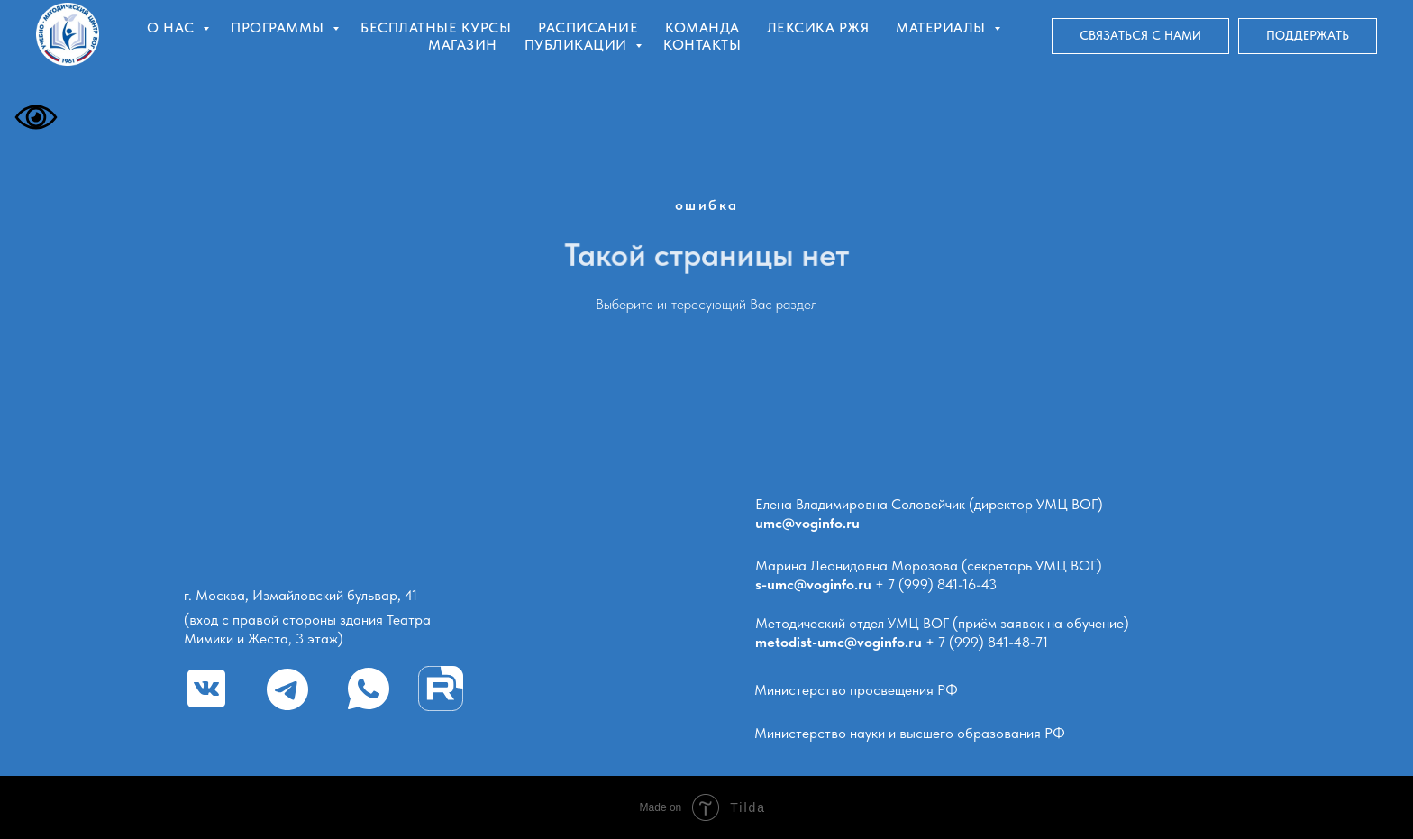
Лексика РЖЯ (818, 27)
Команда (702, 27)
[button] (1140, 36)
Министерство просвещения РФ (856, 689)
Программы (279, 27)
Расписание (588, 27)
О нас (172, 27)
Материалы (942, 27)
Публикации (578, 44)
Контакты (702, 44)
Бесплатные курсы (435, 27)
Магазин (462, 44)
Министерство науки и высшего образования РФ (909, 733)
